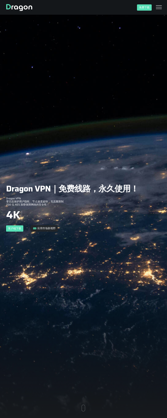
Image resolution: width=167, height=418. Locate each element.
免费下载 (144, 7)
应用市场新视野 (44, 228)
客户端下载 (14, 228)
